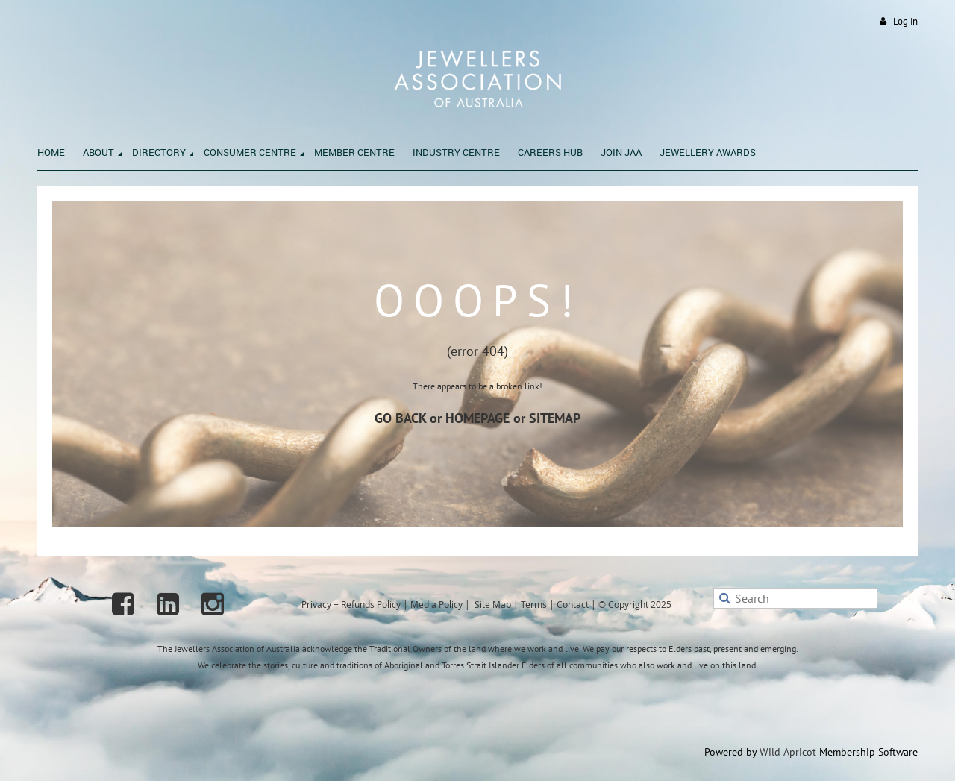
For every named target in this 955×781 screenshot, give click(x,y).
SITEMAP (554, 418)
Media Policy (436, 604)
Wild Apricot (788, 752)
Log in (905, 21)
